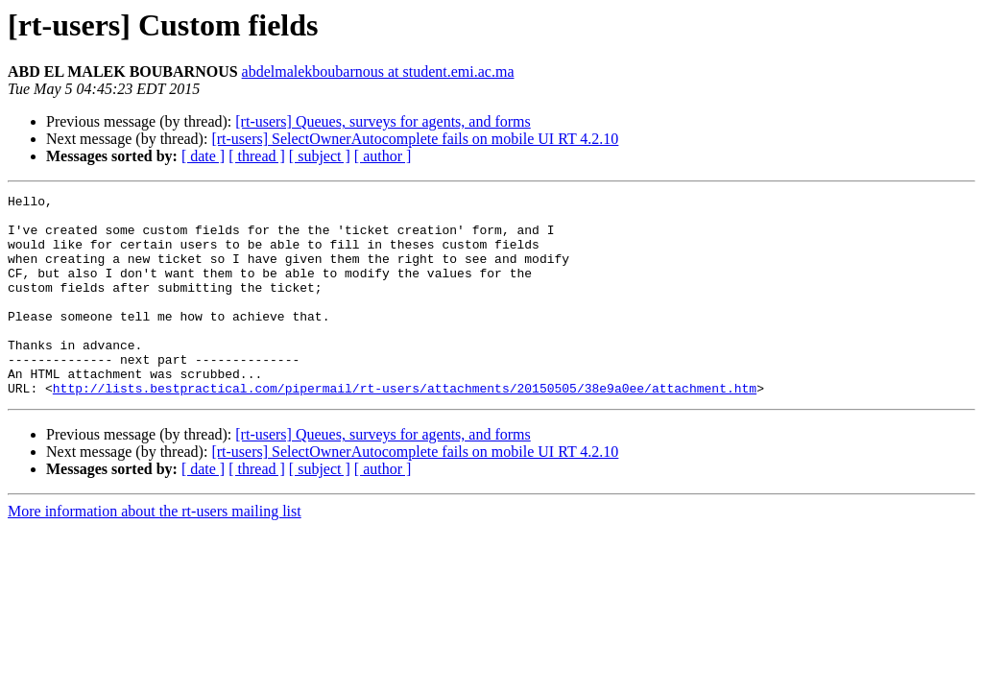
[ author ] (383, 156)
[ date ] (203, 156)
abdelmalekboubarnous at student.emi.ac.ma (378, 71)
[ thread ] (256, 156)
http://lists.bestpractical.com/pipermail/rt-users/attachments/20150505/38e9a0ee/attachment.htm (404, 428)
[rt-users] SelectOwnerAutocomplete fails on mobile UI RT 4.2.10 (414, 139)
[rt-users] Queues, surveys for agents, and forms (382, 121)
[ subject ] (319, 156)
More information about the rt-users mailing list (154, 551)
